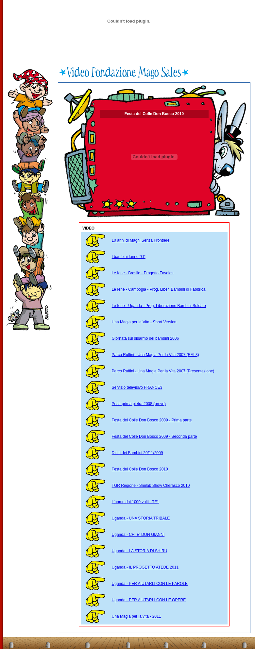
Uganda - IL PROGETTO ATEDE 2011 (145, 567)
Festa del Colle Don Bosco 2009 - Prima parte (152, 420)
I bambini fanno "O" (128, 256)
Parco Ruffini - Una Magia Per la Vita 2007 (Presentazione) (163, 371)
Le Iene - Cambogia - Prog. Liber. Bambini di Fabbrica (159, 289)
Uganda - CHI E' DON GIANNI (138, 534)
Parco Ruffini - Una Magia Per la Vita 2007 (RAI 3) (155, 354)
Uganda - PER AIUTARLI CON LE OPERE (149, 600)
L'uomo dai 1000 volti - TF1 (135, 502)
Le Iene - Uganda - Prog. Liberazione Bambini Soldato (159, 305)
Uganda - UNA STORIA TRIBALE (141, 518)
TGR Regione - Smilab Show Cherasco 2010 (151, 485)
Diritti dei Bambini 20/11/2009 (137, 453)
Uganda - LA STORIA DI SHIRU (139, 551)
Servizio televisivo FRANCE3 (137, 387)
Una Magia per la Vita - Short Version (144, 322)
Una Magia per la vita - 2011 (136, 616)
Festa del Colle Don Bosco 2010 (140, 469)
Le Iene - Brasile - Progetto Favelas (143, 273)
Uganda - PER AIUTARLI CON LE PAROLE (150, 583)
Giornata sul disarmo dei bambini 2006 (145, 338)
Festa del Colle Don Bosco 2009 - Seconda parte (154, 436)
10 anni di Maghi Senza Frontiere (141, 240)
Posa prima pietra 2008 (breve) (139, 403)
